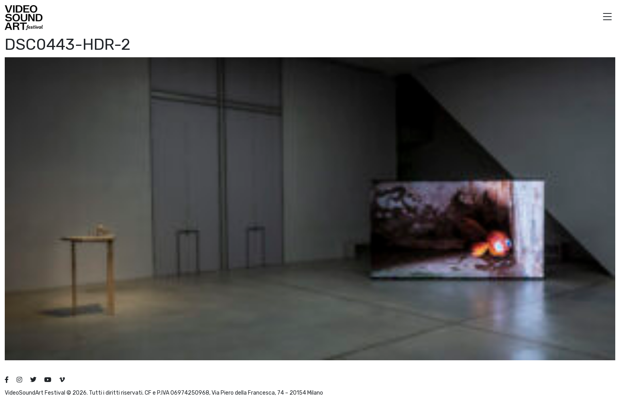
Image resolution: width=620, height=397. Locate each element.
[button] (607, 17)
